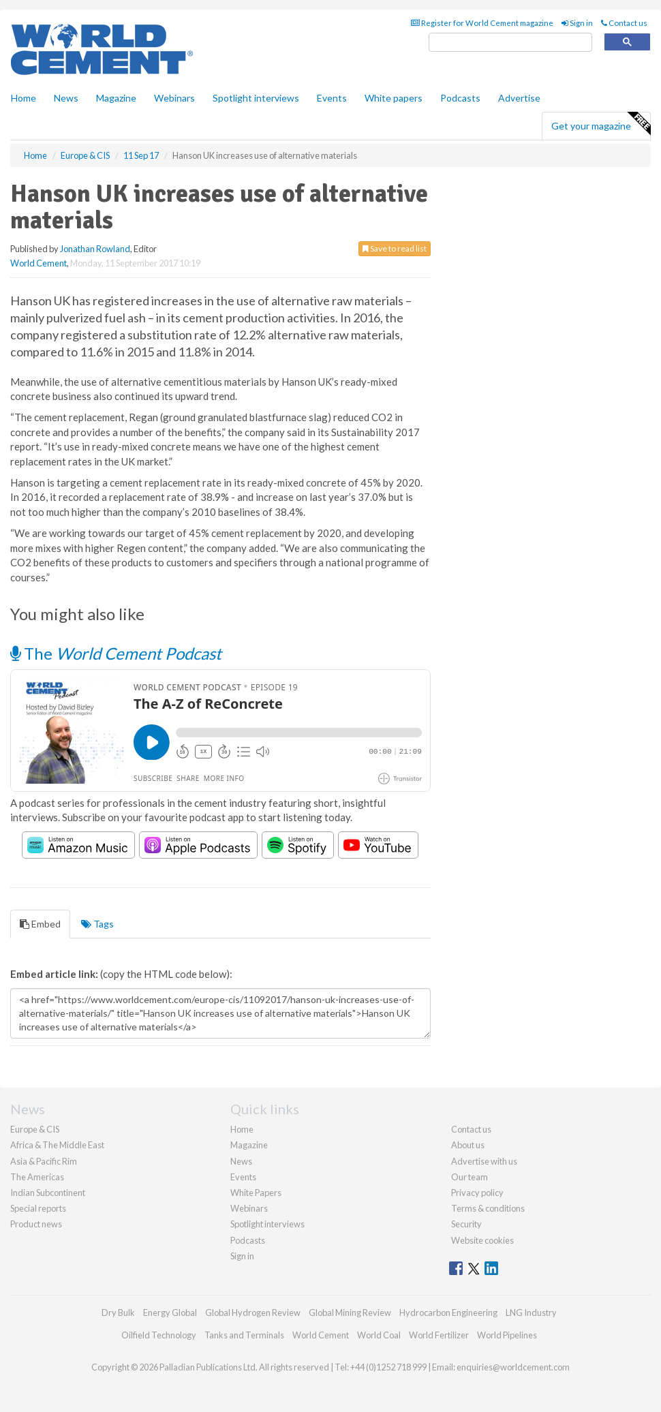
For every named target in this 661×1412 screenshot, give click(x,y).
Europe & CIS (34, 1129)
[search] (510, 42)
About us (468, 1144)
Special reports (38, 1208)
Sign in (577, 22)
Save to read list (395, 248)
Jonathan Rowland (95, 248)
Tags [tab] (97, 924)
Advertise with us (484, 1161)
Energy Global (170, 1312)
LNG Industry (531, 1312)
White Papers (255, 1192)
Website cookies (482, 1240)
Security (466, 1223)
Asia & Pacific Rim (43, 1161)
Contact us (624, 22)
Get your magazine (600, 124)
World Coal (379, 1335)
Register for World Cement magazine (482, 22)
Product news (36, 1223)
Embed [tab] (40, 924)
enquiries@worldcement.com (513, 1367)
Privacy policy (477, 1192)
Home (23, 98)
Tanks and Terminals (244, 1335)
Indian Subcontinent (47, 1192)
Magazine (116, 98)
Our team (469, 1176)
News (241, 1161)
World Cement (38, 263)
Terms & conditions (488, 1208)
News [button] (66, 98)
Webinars (174, 98)
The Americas (37, 1176)
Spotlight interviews (256, 98)
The (115, 653)
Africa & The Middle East (57, 1144)
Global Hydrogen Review (253, 1312)
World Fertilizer (439, 1335)
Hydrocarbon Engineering (448, 1312)
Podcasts (460, 98)
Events (332, 98)
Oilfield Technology (158, 1335)
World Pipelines (507, 1335)
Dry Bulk (118, 1312)
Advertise (519, 98)
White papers (393, 98)
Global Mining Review (350, 1312)
